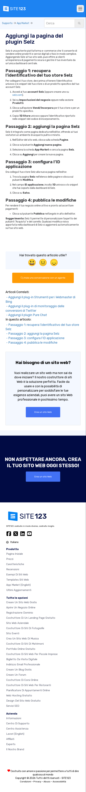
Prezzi (9, 559)
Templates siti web (17, 579)
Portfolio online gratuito (20, 648)
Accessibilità (59, 781)
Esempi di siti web (17, 574)
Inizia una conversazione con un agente (43, 277)
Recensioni (12, 569)
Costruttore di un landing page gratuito (30, 617)
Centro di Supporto (17, 723)
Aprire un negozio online (20, 607)
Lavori (15, 733)
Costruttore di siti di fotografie (25, 628)
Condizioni (25, 781)
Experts (10, 744)
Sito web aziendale (17, 623)
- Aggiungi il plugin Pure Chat (26, 315)
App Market (23, 23)
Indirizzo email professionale (23, 664)
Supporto (7, 23)
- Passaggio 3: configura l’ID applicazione (35, 338)
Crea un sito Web (43, 412)
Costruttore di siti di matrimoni (25, 643)
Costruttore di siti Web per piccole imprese (32, 654)
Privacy (37, 781)
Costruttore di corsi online (22, 680)
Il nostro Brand (15, 749)
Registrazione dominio (19, 612)
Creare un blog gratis (19, 669)
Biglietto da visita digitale (21, 659)
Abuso (47, 781)
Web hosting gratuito (19, 695)
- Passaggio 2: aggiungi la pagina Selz (33, 334)
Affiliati (10, 739)
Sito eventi (12, 633)
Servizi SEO (12, 705)
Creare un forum (16, 674)
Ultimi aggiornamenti (18, 590)
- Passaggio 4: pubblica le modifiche (31, 342)
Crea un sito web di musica (22, 638)
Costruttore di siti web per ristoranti (28, 685)
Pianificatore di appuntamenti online (28, 690)
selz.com (17, 95)
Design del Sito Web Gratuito (23, 700)
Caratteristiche (15, 564)
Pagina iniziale (14, 553)
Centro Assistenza (17, 728)
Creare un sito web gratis (21, 602)
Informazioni (13, 718)
